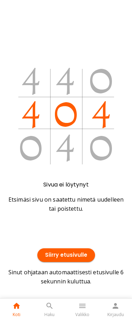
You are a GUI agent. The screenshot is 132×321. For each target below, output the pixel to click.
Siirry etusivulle (66, 255)
